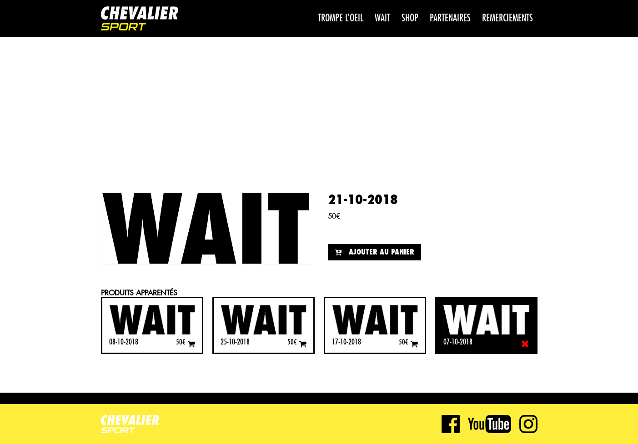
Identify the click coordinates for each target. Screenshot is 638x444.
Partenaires (450, 18)
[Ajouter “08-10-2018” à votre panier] (191, 344)
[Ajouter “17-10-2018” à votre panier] (414, 344)
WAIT (382, 18)
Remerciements (507, 18)
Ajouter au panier (381, 252)
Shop (410, 18)
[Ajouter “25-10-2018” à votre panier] (302, 344)
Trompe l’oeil (340, 18)
